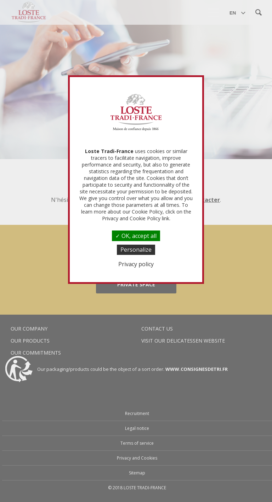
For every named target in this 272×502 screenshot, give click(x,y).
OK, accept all (136, 236)
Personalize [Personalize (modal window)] (136, 249)
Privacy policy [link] (136, 264)
